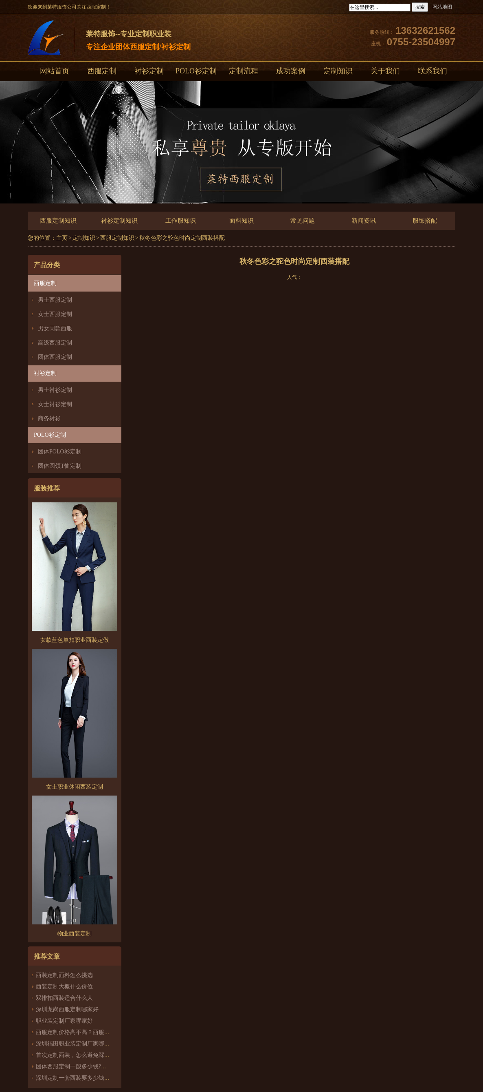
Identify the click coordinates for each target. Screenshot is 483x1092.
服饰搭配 (425, 220)
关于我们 (385, 71)
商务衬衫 (49, 419)
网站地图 (442, 7)
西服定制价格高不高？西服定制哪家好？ (87, 1032)
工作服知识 (180, 220)
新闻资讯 (363, 220)
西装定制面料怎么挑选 (64, 975)
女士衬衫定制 (55, 404)
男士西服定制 (55, 300)
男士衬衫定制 (55, 390)
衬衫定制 (149, 71)
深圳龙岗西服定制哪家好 (67, 1009)
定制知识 (338, 71)
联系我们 (432, 71)
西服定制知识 (58, 220)
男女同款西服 (55, 328)
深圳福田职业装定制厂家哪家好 (76, 1044)
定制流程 (243, 71)
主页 (62, 238)
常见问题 (302, 220)
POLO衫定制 (196, 71)
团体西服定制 (55, 357)
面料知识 (241, 220)
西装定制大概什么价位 (64, 987)
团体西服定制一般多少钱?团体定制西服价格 (91, 1066)
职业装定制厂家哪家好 (64, 1021)
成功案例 (290, 71)
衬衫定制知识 (119, 220)
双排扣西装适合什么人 (67, 998)
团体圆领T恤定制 (59, 466)
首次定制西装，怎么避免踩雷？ (76, 1055)
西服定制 (101, 71)
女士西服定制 (55, 314)
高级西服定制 (55, 343)
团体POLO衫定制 (59, 452)
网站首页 (54, 71)
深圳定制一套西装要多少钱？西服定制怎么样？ (96, 1078)
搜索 (420, 7)
